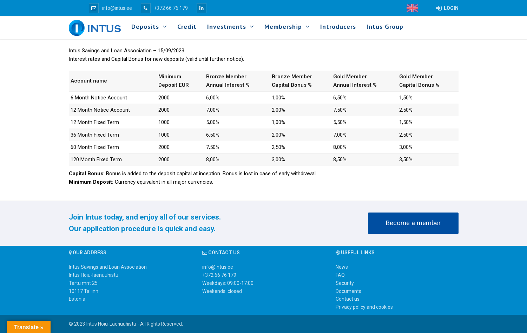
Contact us (348, 299)
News (342, 267)
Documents (348, 291)
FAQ (340, 275)
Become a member (413, 223)
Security (345, 283)
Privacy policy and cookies (364, 307)
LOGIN (447, 8)
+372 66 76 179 (164, 8)
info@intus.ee (110, 8)
